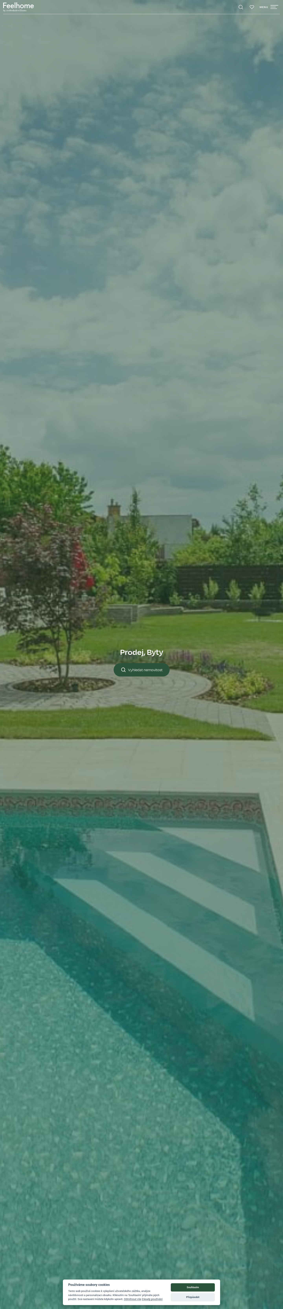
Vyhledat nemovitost (142, 670)
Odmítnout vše (132, 1299)
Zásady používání (152, 1299)
